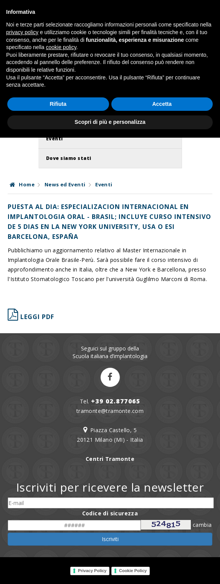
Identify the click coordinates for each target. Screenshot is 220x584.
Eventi (54, 138)
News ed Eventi (65, 184)
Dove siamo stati (68, 158)
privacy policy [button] (22, 478)
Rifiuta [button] (58, 550)
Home (22, 184)
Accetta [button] (162, 550)
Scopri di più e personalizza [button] (109, 568)
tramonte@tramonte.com (110, 411)
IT (206, 19)
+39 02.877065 (116, 401)
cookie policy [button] (61, 493)
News (53, 119)
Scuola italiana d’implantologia (110, 356)
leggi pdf (31, 317)
